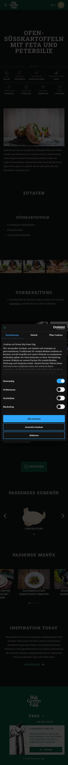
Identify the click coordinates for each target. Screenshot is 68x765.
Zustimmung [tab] (12, 335)
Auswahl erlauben (34, 427)
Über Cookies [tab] (56, 335)
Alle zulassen (34, 418)
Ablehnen (34, 435)
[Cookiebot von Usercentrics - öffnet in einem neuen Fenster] (52, 327)
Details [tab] (34, 335)
